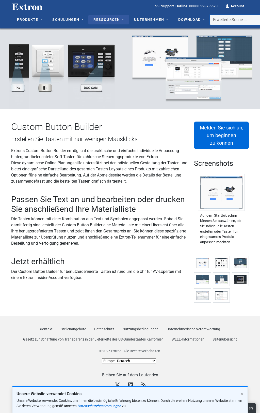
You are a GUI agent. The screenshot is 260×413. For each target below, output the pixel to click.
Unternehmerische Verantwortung (193, 329)
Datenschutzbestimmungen (99, 406)
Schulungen (66, 20)
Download (190, 20)
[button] (235, 6)
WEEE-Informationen (188, 339)
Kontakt (46, 329)
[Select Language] (129, 360)
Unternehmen (149, 20)
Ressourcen (107, 20)
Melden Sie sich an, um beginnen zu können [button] (221, 135)
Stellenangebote (73, 329)
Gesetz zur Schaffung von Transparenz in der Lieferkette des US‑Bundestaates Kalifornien (93, 339)
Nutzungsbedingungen (140, 329)
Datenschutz (104, 329)
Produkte (28, 20)
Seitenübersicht (225, 339)
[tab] (202, 263)
